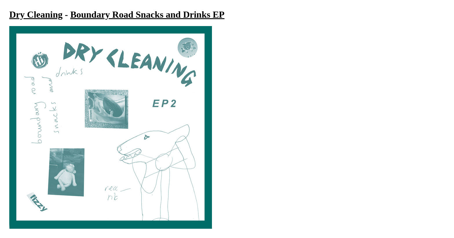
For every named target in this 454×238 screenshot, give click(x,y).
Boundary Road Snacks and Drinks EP (147, 14)
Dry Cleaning (36, 14)
